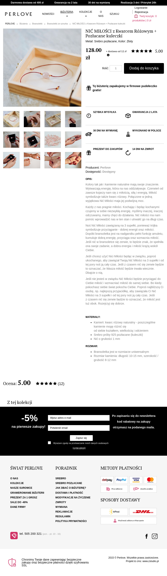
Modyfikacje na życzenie (73, 497)
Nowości (48, 14)
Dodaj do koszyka (144, 68)
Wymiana (62, 507)
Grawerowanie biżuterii (27, 492)
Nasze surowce (21, 487)
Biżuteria (66, 13)
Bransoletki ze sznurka (57, 24)
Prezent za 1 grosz (23, 497)
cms (139, 561)
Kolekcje (85, 13)
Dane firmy (18, 507)
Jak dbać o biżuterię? (71, 487)
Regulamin (63, 516)
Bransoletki (37, 24)
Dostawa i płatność (69, 492)
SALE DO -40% (19, 502)
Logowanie (141, 7)
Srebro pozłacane (69, 483)
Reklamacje (64, 511)
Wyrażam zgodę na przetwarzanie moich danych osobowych (80, 443)
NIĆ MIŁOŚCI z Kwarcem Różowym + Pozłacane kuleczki (98, 24)
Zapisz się (81, 438)
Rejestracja (141, 12)
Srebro (61, 478)
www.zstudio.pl (151, 561)
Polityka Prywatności (71, 521)
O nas (100, 13)
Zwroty (61, 502)
